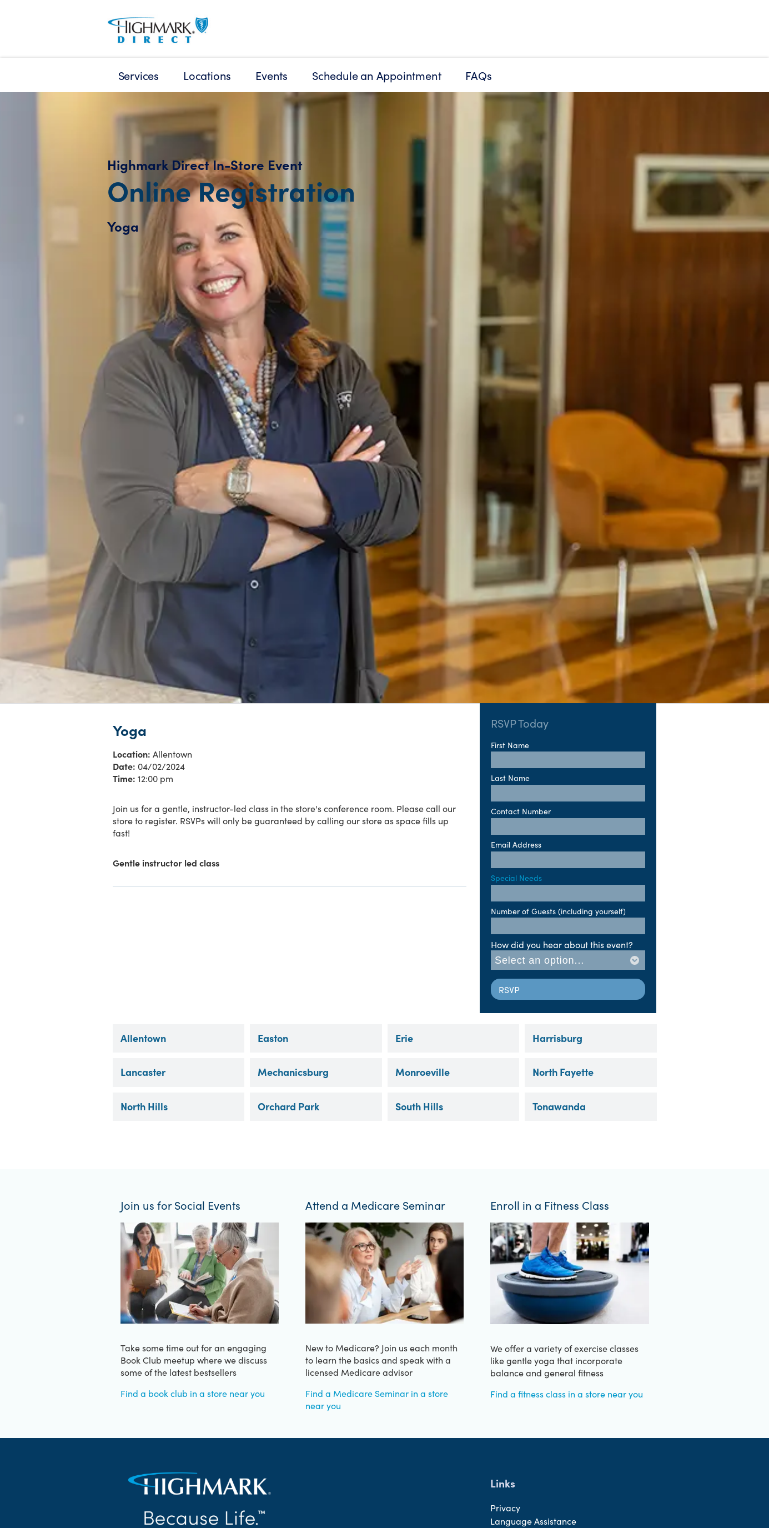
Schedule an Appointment (376, 75)
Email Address (516, 844)
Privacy (505, 1507)
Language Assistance (533, 1521)
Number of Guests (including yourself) (558, 910)
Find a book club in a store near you (192, 1393)
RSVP (509, 989)
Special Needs (516, 877)
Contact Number (521, 810)
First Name (510, 744)
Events (271, 75)
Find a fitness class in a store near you (566, 1393)
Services (138, 75)
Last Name (510, 777)
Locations (207, 75)
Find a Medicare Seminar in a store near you (376, 1399)
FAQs (478, 75)
